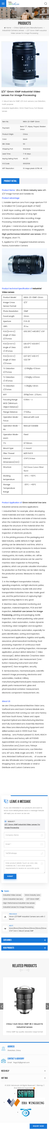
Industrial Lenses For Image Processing (18, 907)
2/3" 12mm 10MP (33, 899)
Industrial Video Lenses (12, 895)
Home (7, 28)
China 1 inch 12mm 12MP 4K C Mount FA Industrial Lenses (24, 1026)
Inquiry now (38, 1126)
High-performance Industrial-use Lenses (19, 903)
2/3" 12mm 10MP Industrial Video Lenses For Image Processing (22, 834)
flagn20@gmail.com (21, 1062)
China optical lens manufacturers (28, 28)
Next (47, 1006)
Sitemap (39, 1085)
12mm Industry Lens (32, 895)
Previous (1, 1006)
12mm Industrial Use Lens (13, 899)
